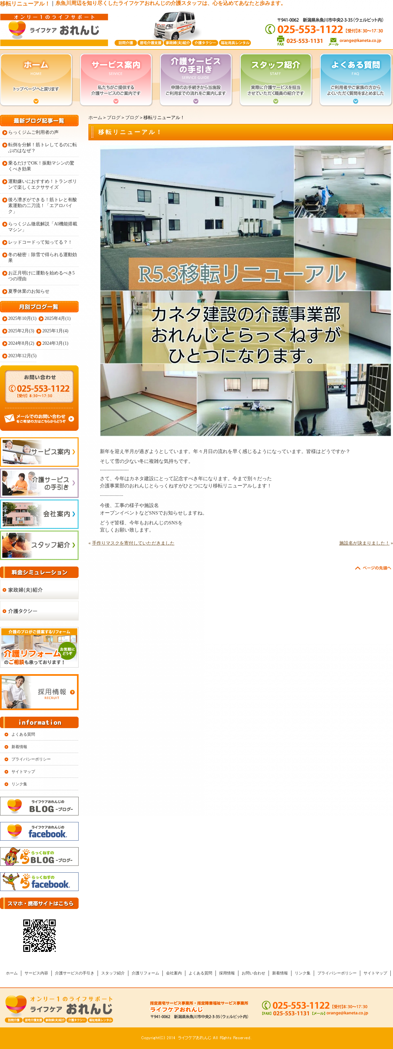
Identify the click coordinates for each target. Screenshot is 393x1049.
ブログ (114, 117)
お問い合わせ (253, 973)
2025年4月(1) (57, 318)
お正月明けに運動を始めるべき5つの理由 (41, 276)
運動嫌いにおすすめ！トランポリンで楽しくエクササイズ (42, 184)
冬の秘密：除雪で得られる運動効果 (42, 257)
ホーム (95, 117)
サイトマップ (23, 771)
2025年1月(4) (55, 330)
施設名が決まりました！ (364, 543)
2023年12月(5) (22, 355)
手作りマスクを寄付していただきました (133, 543)
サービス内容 (36, 973)
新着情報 (19, 746)
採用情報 (227, 973)
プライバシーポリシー (31, 759)
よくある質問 (23, 734)
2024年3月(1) (55, 343)
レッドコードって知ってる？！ (40, 242)
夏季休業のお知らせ (28, 291)
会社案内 (174, 973)
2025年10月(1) (22, 318)
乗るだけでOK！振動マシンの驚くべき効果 (41, 166)
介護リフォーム (145, 973)
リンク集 (19, 784)
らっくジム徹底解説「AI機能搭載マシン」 (42, 226)
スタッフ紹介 (113, 973)
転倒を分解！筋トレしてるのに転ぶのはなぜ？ (42, 147)
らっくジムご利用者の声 (33, 132)
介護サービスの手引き (74, 973)
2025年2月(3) (21, 330)
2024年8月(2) (21, 343)
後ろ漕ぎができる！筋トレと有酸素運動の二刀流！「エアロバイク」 (42, 205)
